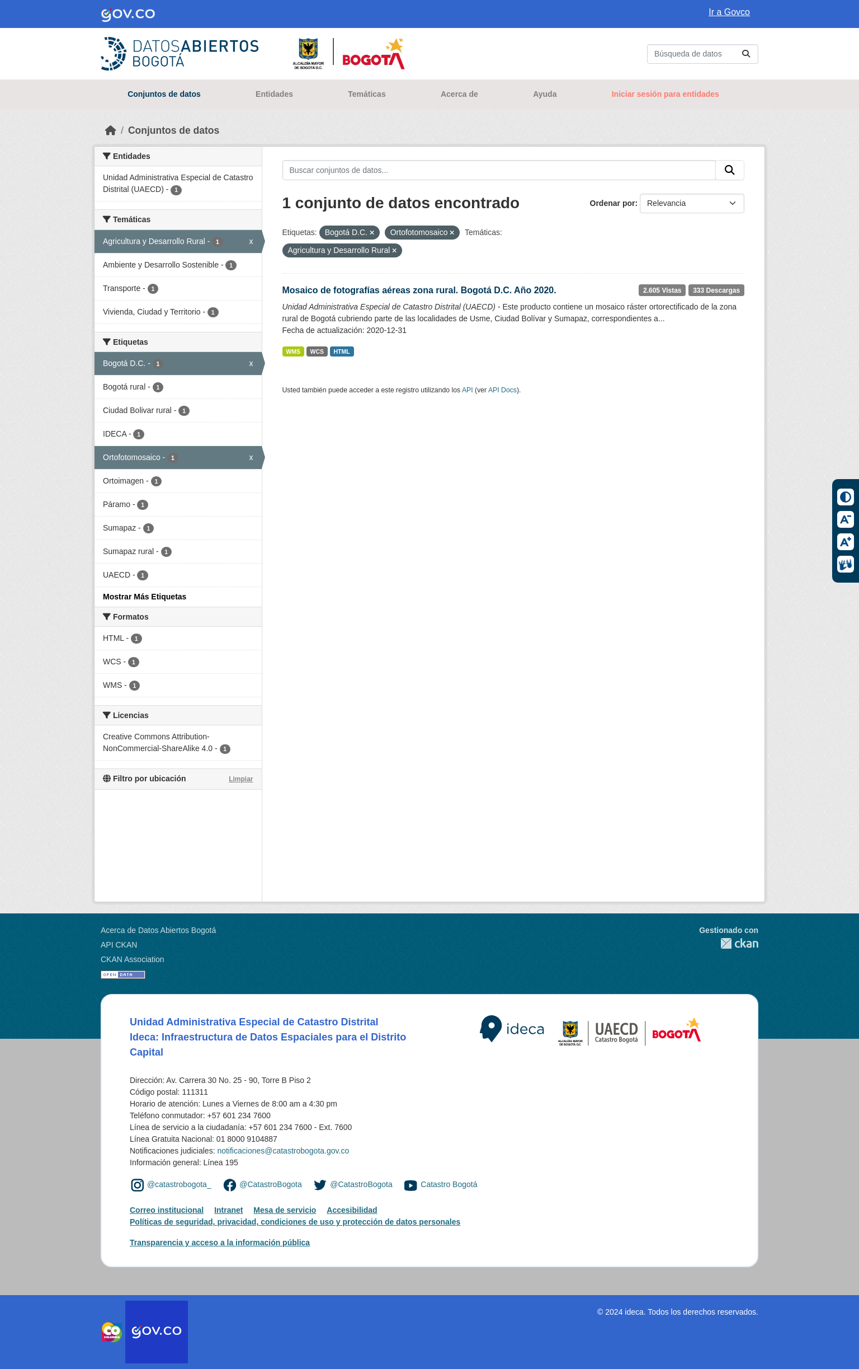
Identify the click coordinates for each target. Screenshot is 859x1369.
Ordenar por (612, 203)
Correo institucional (167, 1210)
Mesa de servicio (284, 1210)
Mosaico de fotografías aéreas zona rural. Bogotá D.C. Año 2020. (419, 290)
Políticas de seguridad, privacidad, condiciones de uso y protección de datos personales (295, 1221)
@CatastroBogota (270, 1184)
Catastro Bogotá (449, 1184)
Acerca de (459, 94)
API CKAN (119, 944)
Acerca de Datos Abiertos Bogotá (158, 930)
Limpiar (241, 779)
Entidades (274, 94)
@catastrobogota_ (179, 1184)
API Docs (502, 390)
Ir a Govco (729, 12)
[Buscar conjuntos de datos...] (702, 54)
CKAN (728, 943)
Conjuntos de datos (164, 94)
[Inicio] (110, 130)
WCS (317, 351)
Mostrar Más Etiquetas (144, 596)
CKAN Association (132, 959)
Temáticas (366, 94)
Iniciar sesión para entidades (665, 94)
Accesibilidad (352, 1210)
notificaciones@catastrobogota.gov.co (283, 1150)
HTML (342, 351)
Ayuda (544, 94)
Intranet (228, 1210)
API (467, 390)
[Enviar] (746, 54)
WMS (293, 351)
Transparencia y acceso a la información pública (220, 1242)
